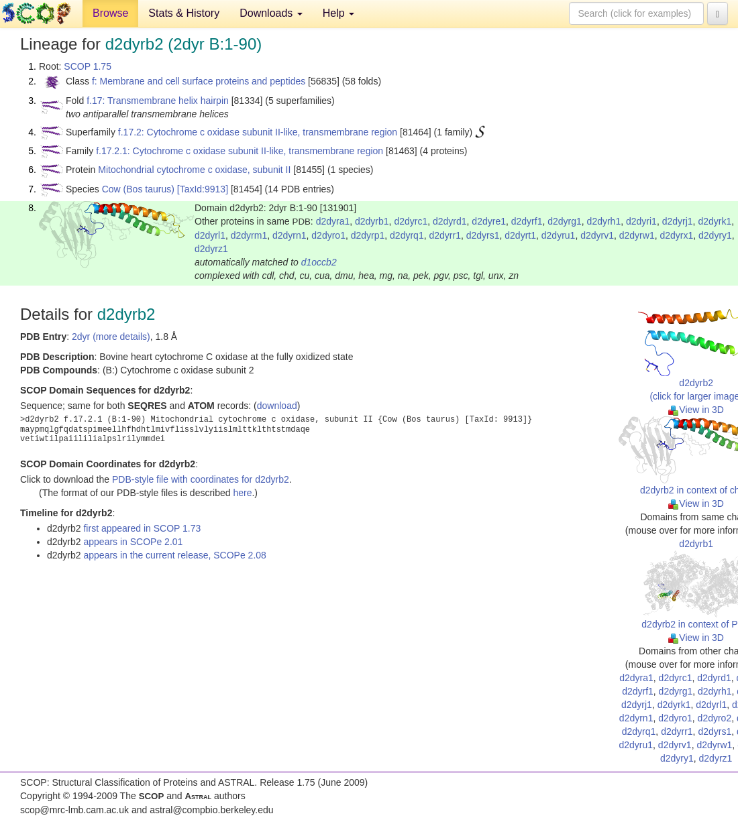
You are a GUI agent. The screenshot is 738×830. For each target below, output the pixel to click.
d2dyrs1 (483, 235)
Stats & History (183, 13)
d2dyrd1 (450, 221)
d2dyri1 (641, 221)
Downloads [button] (271, 13)
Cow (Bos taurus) (138, 189)
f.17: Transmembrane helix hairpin (158, 100)
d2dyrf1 (527, 221)
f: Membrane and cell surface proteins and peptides (198, 81)
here (242, 492)
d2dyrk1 (714, 221)
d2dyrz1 (211, 248)
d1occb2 (319, 262)
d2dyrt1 (520, 235)
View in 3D (696, 409)
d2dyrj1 (677, 221)
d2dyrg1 (564, 221)
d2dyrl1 (210, 235)
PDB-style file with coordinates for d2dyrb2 (200, 479)
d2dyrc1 (410, 221)
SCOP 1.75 (87, 66)
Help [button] (338, 13)
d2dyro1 (328, 235)
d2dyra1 (333, 221)
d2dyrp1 (368, 235)
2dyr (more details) (111, 336)
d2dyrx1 (676, 235)
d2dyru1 (558, 235)
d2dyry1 (715, 235)
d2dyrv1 (597, 235)
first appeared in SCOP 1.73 (142, 528)
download (277, 405)
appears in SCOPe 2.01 (132, 541)
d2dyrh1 (604, 221)
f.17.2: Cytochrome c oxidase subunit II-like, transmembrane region (257, 132)
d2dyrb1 (372, 221)
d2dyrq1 (407, 235)
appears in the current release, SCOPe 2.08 (174, 555)
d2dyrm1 (249, 235)
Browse (110, 13)
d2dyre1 (489, 221)
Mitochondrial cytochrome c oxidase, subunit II (194, 169)
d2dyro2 (715, 718)
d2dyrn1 (289, 235)
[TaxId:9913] (202, 189)
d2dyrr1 (444, 235)
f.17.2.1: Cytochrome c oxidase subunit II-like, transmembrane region (239, 150)
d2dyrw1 (637, 235)
